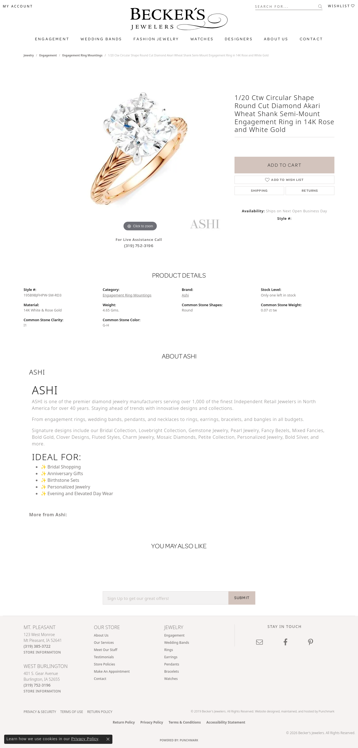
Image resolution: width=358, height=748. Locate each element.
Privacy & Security (40, 711)
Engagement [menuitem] (174, 635)
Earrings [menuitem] (171, 657)
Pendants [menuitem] (171, 664)
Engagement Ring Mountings (82, 55)
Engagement (52, 39)
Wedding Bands (101, 39)
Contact (311, 39)
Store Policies (104, 664)
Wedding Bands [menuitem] (176, 642)
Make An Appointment (112, 671)
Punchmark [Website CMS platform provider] (189, 740)
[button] (18, 6)
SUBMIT (241, 597)
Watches (202, 39)
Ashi (185, 295)
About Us (276, 39)
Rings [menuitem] (168, 649)
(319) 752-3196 (138, 245)
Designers (239, 39)
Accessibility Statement (225, 722)
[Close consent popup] (108, 739)
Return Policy (99, 711)
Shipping (259, 190)
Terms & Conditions (185, 722)
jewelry (29, 55)
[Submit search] (320, 6)
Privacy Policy (151, 722)
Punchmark (326, 711)
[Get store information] (42, 652)
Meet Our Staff (105, 649)
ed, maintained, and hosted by (297, 711)
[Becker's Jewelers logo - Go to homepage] (179, 20)
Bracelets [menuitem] (171, 671)
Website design (265, 711)
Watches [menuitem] (171, 678)
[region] (140, 149)
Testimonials (104, 657)
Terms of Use (71, 711)
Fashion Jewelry (156, 39)
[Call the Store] (37, 646)
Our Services (104, 642)
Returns (310, 190)
